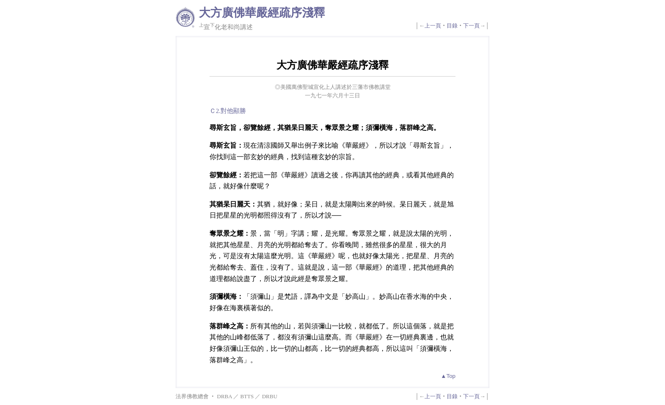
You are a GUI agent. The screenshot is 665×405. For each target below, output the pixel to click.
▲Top (448, 376)
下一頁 (471, 25)
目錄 (452, 25)
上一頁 (433, 25)
